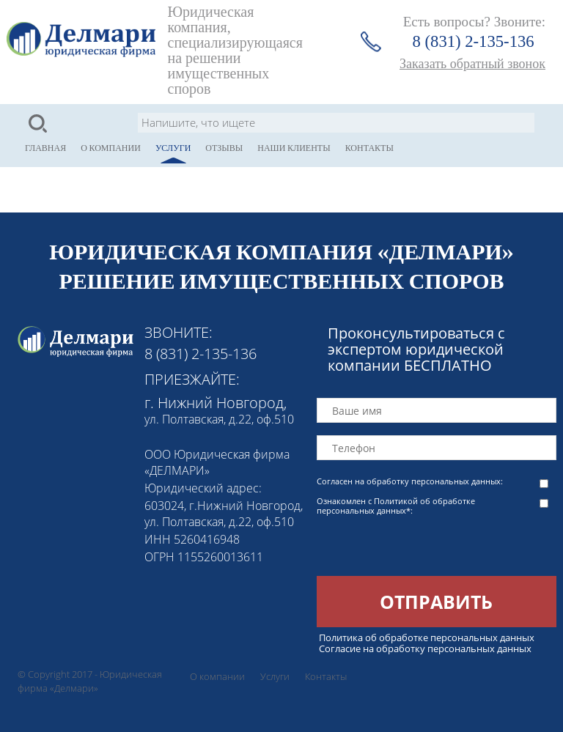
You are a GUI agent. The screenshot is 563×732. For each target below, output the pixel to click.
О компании (111, 148)
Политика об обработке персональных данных (426, 637)
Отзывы (224, 148)
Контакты (369, 148)
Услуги (173, 148)
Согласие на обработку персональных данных (425, 648)
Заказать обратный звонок (472, 63)
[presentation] (428, 547)
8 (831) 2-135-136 (473, 41)
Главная (45, 148)
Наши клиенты (293, 148)
